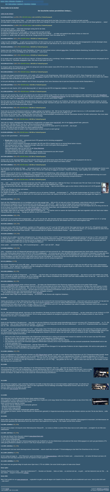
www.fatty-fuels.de (13, 284)
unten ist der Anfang (7, 14)
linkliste (33, 4)
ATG (59, 266)
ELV (15, 292)
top (6, 4)
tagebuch (20, 4)
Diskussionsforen (51, 456)
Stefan (71, 122)
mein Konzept (14, 388)
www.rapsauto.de (22, 479)
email (7, 489)
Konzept (47, 302)
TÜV (28, 95)
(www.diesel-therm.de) (36, 436)
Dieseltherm (39, 77)
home (2, 1)
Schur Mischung (39, 148)
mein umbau (12, 4)
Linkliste (25, 473)
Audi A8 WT (20, 98)
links (6, 1)
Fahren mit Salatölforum (33, 209)
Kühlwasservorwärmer (58, 96)
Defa (34, 111)
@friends (12, 1)
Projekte (18, 1)
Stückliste (40, 292)
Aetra (63, 50)
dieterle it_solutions (103, 489)
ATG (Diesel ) (42, 354)
